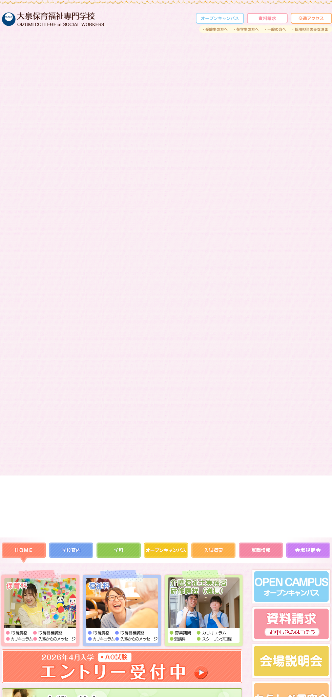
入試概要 (213, 553)
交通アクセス (311, 18)
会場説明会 (308, 553)
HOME (24, 553)
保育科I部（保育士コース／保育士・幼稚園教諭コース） (40, 609)
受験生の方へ (215, 29)
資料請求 (267, 18)
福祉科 (122, 609)
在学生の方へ (246, 29)
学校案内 (71, 553)
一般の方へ (275, 29)
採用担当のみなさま (310, 29)
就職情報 (261, 553)
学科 (119, 553)
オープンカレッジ (220, 18)
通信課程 (203, 609)
